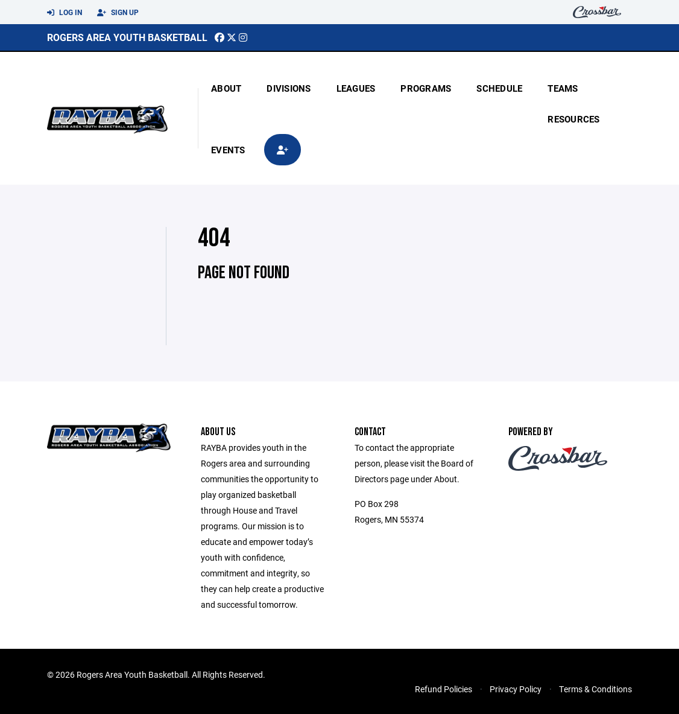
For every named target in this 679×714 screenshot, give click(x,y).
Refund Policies (443, 689)
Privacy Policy (516, 689)
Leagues (356, 88)
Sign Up (118, 12)
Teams (563, 88)
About (226, 88)
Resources (573, 119)
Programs (425, 88)
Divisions (289, 88)
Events (228, 150)
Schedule (499, 88)
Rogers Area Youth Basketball (127, 37)
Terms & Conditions (595, 689)
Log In (64, 12)
